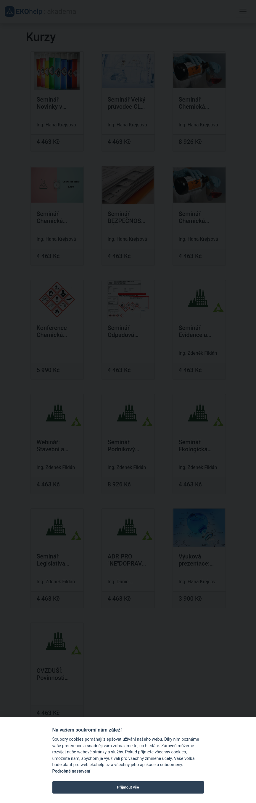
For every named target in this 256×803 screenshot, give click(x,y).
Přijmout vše (128, 787)
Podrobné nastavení (71, 771)
